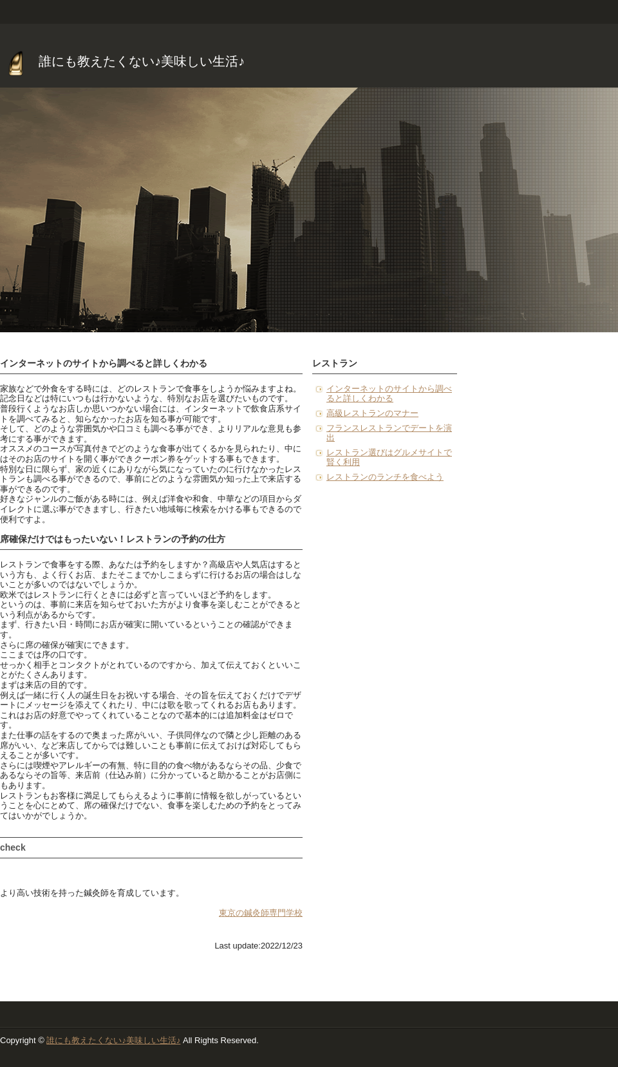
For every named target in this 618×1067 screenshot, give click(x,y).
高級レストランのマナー (372, 413)
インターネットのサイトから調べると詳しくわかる (389, 394)
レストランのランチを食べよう (385, 477)
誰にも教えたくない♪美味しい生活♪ (142, 61)
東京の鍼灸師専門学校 (261, 913)
